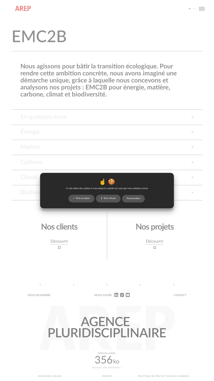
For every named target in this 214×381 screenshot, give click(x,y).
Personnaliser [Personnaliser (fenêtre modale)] (133, 198)
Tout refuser (108, 198)
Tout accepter (81, 198)
